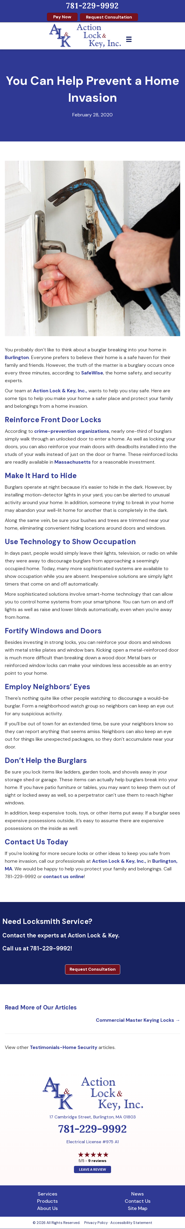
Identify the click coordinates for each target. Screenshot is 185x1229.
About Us (47, 1208)
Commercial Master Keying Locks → (138, 1020)
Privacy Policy (96, 1222)
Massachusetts (72, 462)
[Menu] (129, 39)
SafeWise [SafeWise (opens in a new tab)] (92, 373)
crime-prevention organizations (71, 431)
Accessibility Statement (131, 1222)
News (137, 1194)
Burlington (17, 357)
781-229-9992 (92, 6)
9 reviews (97, 1160)
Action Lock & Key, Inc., (60, 390)
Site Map (137, 1208)
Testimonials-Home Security (63, 1047)
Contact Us (138, 1201)
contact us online (63, 876)
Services (47, 1194)
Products (47, 1201)
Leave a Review (92, 1169)
